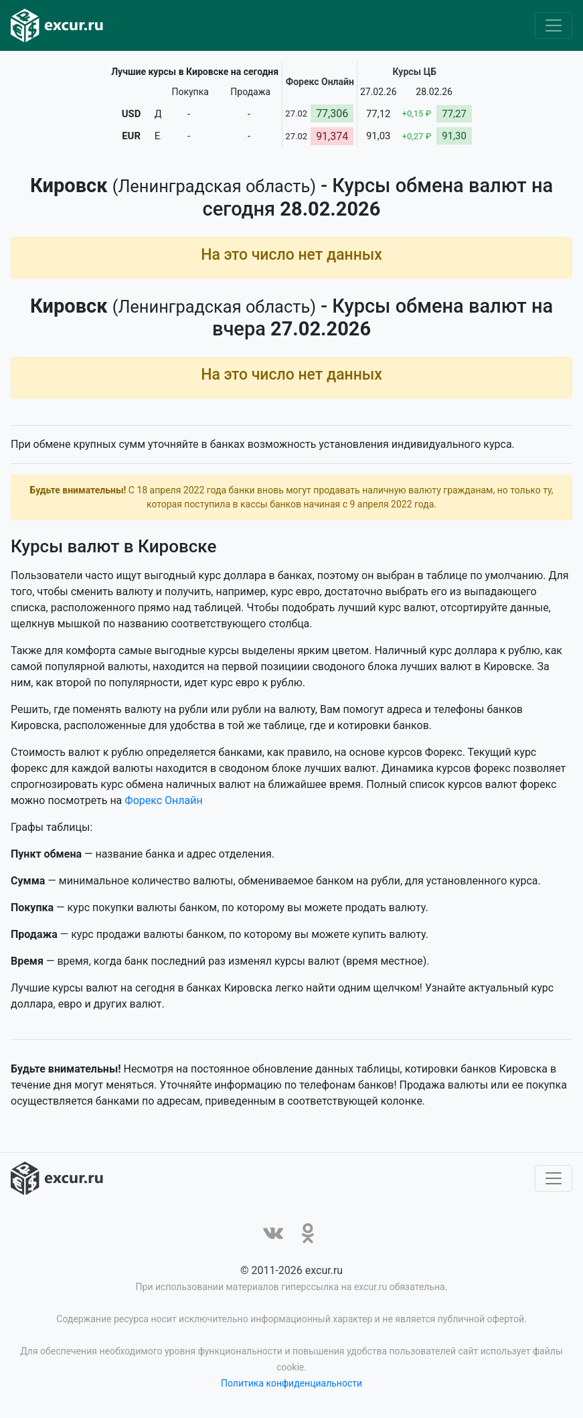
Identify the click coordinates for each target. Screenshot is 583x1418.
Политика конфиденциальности (291, 1383)
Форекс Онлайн (163, 800)
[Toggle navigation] (553, 25)
